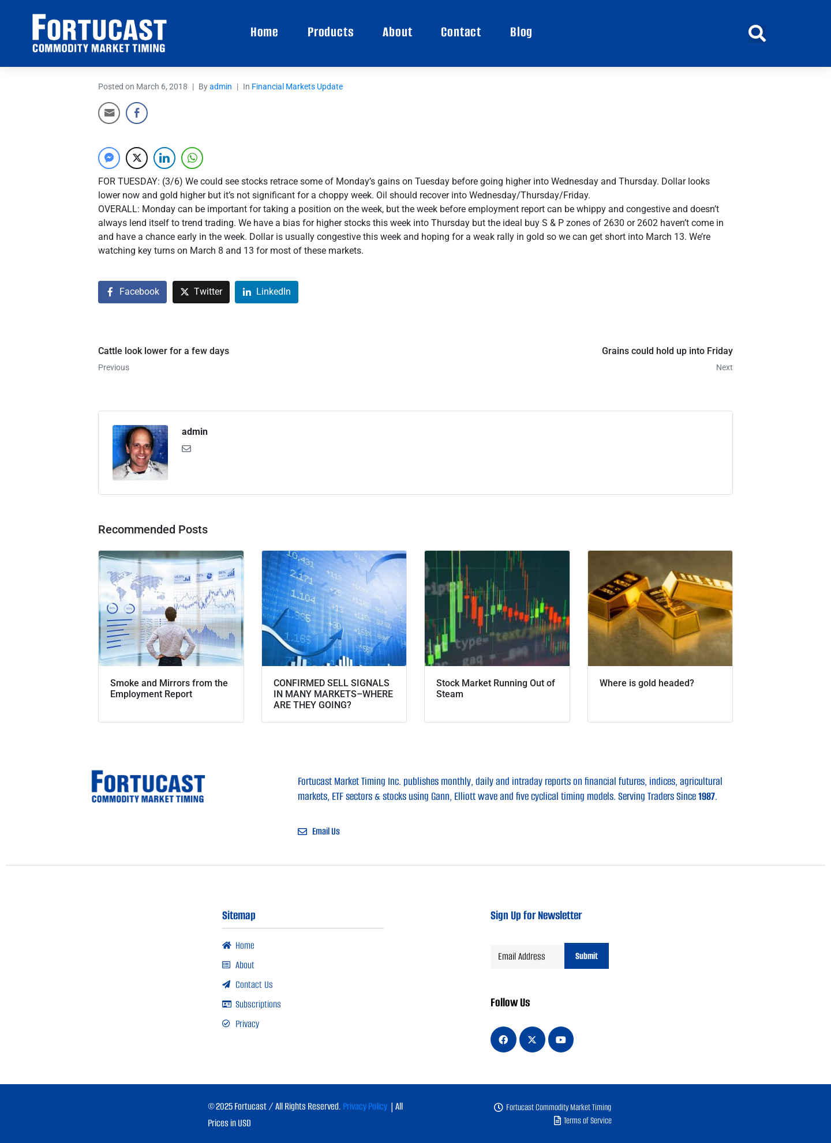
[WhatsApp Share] (192, 158)
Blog (521, 32)
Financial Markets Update (297, 86)
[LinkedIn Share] (164, 158)
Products (331, 32)
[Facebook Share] (137, 113)
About (397, 32)
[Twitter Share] (137, 158)
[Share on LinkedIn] (266, 292)
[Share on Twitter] (201, 292)
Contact (461, 32)
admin (220, 86)
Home (264, 32)
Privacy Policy (365, 1105)
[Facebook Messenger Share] (109, 158)
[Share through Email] (109, 113)
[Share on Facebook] (132, 292)
